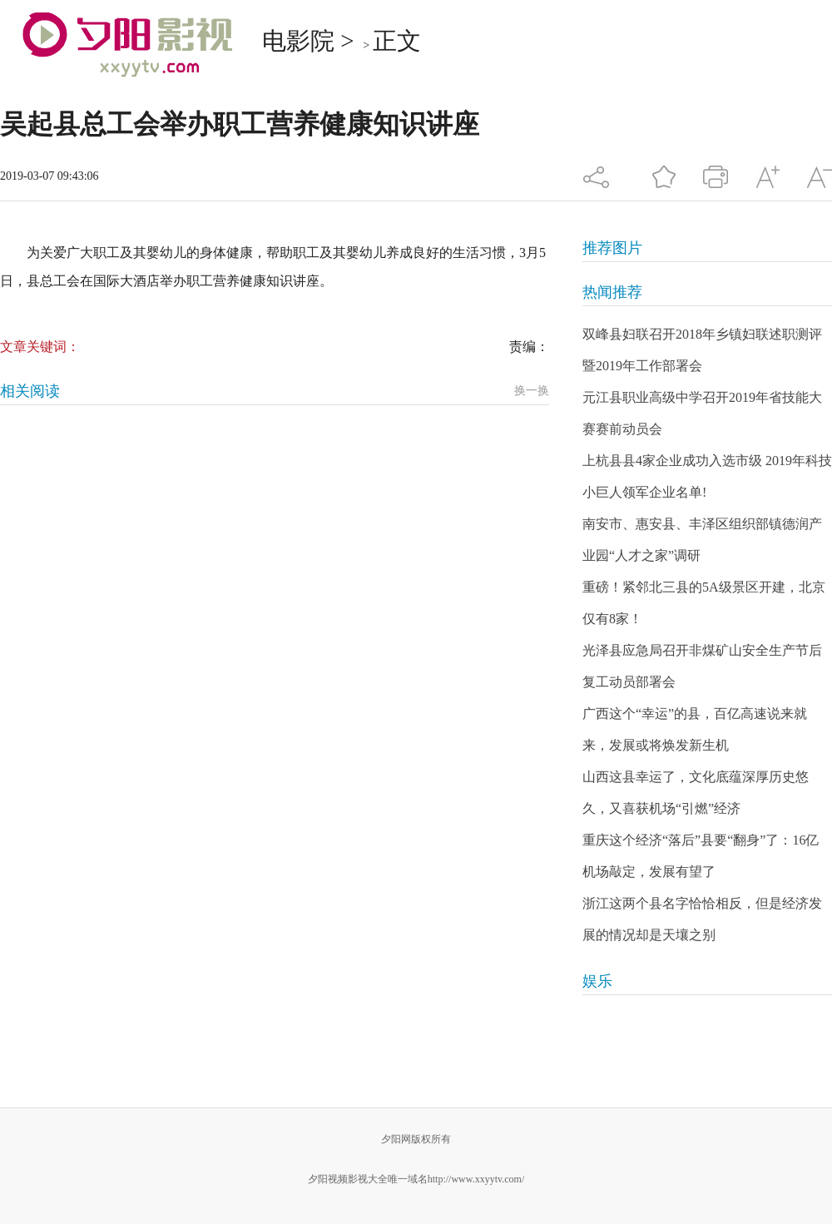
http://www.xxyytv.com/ (476, 1179)
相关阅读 (30, 391)
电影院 (298, 40)
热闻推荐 (612, 292)
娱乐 (597, 981)
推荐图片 (612, 248)
